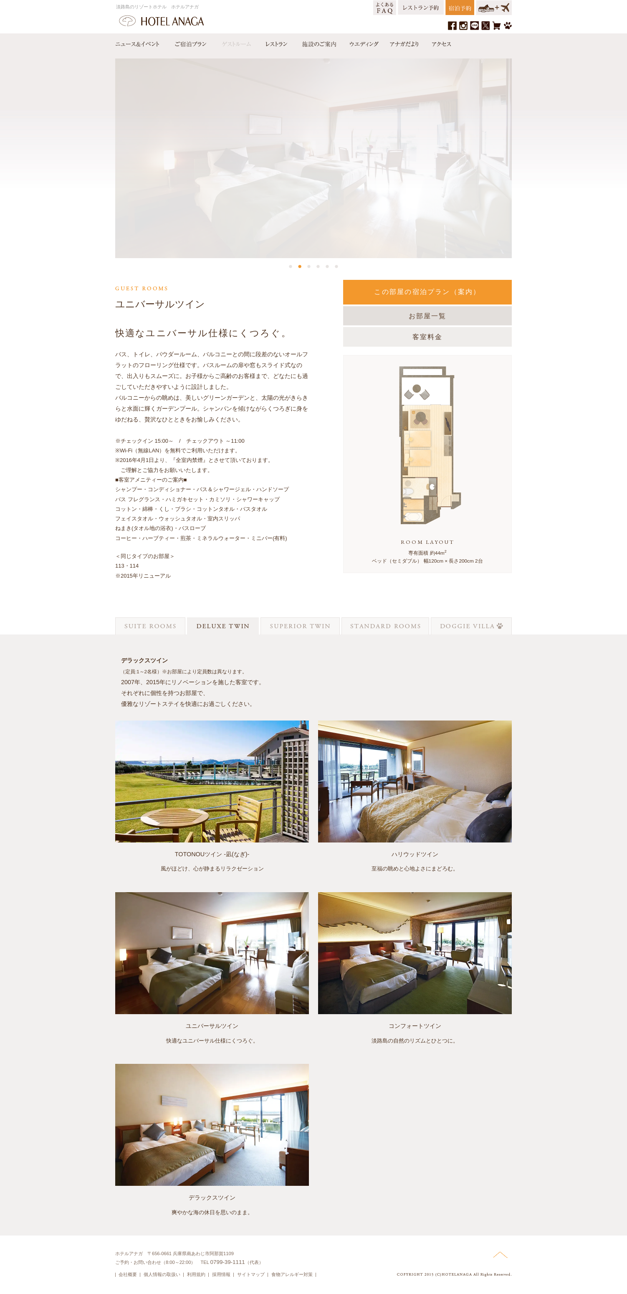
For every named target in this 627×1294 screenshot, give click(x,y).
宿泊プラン (190, 42)
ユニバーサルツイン (212, 1026)
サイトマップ (251, 1274)
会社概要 (128, 1274)
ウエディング (363, 42)
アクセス (440, 42)
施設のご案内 (318, 42)
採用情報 (221, 1274)
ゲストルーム (235, 42)
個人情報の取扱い (162, 1274)
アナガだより (405, 42)
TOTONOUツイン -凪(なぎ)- (212, 854)
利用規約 (196, 1274)
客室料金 (427, 336)
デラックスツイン (212, 1197)
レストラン (276, 42)
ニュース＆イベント (141, 42)
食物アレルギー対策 (292, 1274)
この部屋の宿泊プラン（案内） (427, 291)
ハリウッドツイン (415, 854)
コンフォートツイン (415, 1026)
